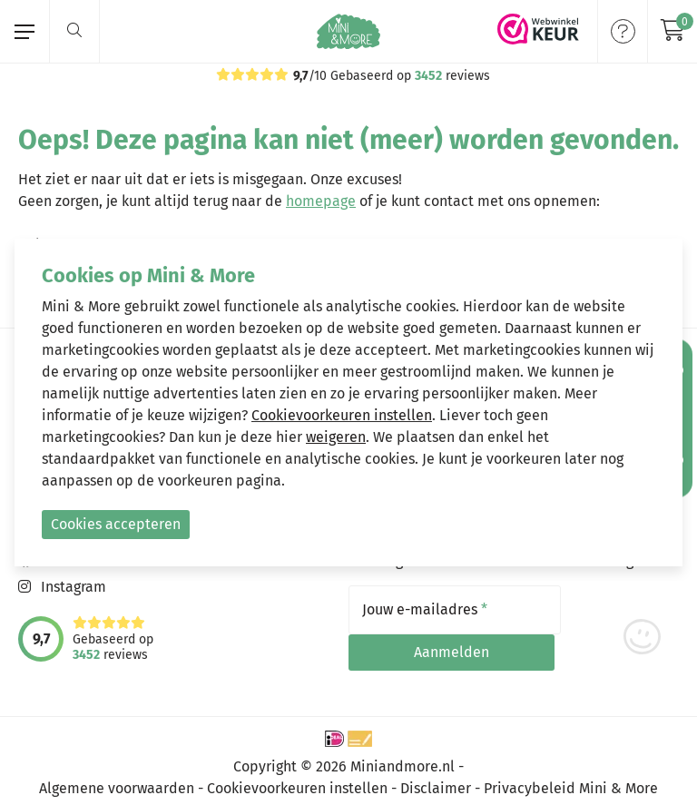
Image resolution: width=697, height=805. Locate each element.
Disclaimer (435, 780)
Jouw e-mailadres (424, 610)
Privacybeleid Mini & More (571, 780)
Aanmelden (622, 609)
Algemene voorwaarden (116, 780)
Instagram (73, 586)
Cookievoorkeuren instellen (297, 780)
